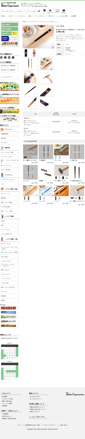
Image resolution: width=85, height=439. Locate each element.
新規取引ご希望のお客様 (9, 418)
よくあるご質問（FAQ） (37, 417)
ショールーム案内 (7, 403)
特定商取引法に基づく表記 (32, 425)
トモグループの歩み (7, 399)
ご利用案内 (5, 414)
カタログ (10, 16)
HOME (3, 16)
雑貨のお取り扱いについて (37, 407)
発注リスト (52, 16)
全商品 (24, 21)
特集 (30, 16)
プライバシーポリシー (50, 425)
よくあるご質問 (63, 16)
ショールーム (21, 16)
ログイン (70, 122)
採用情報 (4, 405)
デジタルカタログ (35, 396)
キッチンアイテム (38, 21)
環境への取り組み (7, 401)
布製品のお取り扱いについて (38, 409)
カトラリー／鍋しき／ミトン (51, 21)
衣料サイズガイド (35, 411)
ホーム (19, 425)
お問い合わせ (63, 425)
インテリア (30, 21)
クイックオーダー (40, 16)
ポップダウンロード (35, 399)
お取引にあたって (7, 416)
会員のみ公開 (56, 121)
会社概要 (73, 16)
